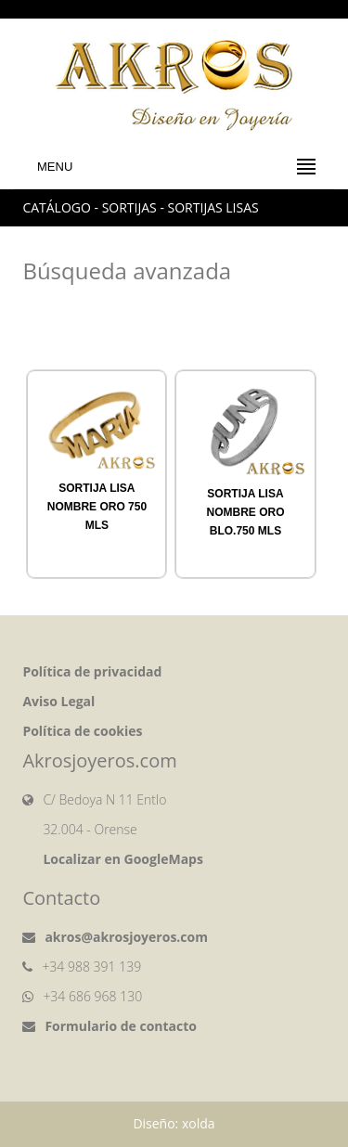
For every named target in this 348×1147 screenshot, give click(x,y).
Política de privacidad (91, 671)
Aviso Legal (58, 701)
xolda (198, 1123)
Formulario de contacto (121, 1026)
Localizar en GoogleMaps (123, 859)
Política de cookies (82, 731)
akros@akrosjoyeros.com (126, 937)
